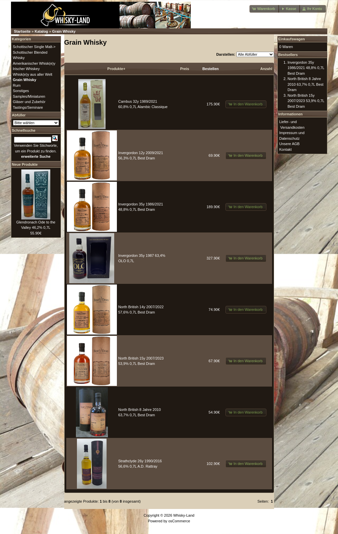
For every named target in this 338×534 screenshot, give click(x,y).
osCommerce (179, 521)
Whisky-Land (183, 515)
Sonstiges (21, 91)
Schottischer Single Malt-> (34, 47)
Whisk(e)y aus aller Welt (32, 74)
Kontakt (285, 149)
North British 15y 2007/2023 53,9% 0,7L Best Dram (306, 100)
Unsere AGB (289, 144)
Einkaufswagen (291, 39)
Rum (17, 85)
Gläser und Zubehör (29, 102)
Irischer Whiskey (26, 69)
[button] (264, 9)
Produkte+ (116, 69)
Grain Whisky (64, 31)
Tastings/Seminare (28, 107)
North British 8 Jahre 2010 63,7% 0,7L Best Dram (306, 84)
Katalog (41, 31)
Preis (184, 69)
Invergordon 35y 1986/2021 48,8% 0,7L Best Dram (306, 67)
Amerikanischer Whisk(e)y (34, 63)
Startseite (22, 31)
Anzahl (266, 69)
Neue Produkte (25, 164)
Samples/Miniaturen (29, 96)
